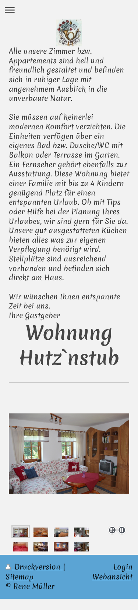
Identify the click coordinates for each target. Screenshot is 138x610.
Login (122, 567)
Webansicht (112, 577)
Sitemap (19, 577)
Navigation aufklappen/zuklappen (69, 10)
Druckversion (34, 567)
